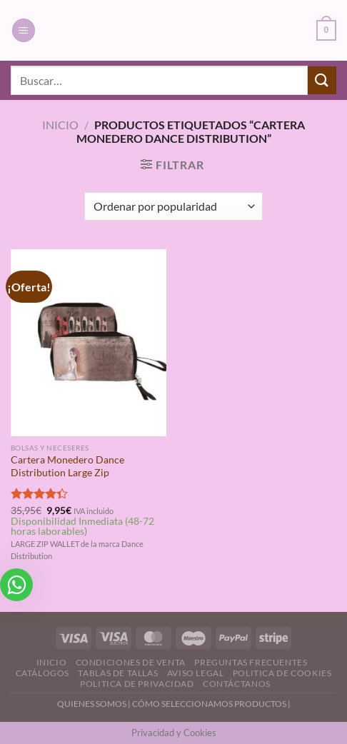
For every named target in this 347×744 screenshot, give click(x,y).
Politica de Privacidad (136, 683)
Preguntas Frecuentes (250, 662)
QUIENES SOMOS (91, 703)
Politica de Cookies (282, 673)
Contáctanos (237, 683)
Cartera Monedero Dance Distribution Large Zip (67, 466)
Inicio (60, 124)
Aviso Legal (195, 673)
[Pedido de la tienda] (173, 206)
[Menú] (23, 30)
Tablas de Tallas (118, 673)
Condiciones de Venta (131, 662)
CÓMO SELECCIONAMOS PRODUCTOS (209, 703)
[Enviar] (322, 80)
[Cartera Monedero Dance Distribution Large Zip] (88, 342)
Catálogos (43, 673)
